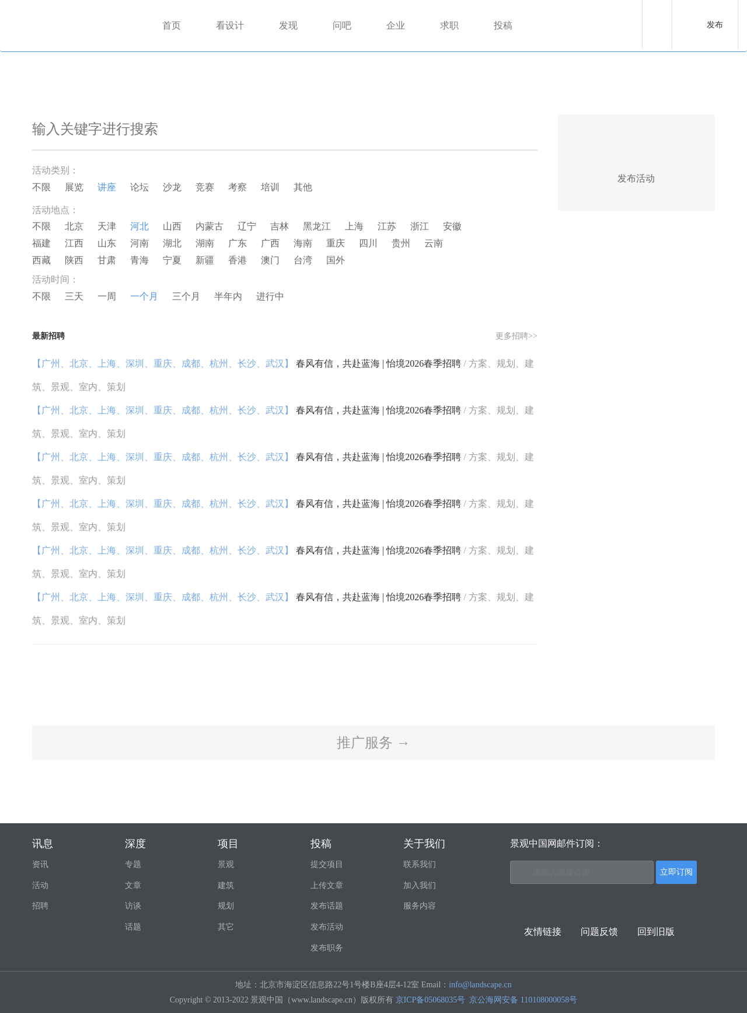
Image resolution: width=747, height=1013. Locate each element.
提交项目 (326, 864)
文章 (133, 885)
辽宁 (247, 226)
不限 (41, 187)
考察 (237, 187)
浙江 (419, 226)
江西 (74, 243)
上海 (354, 226)
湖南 (205, 243)
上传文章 (326, 885)
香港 (237, 260)
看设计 (231, 25)
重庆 (335, 243)
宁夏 (172, 260)
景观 (226, 864)
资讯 (40, 864)
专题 (133, 864)
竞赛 (205, 187)
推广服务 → (373, 742)
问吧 (343, 25)
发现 (289, 25)
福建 (41, 243)
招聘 (40, 905)
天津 (106, 226)
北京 (74, 226)
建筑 (226, 885)
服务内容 (419, 905)
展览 (74, 187)
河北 (139, 226)
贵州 (401, 243)
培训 (270, 187)
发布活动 (326, 927)
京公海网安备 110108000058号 (523, 999)
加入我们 (419, 885)
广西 (270, 243)
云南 (433, 243)
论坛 (139, 187)
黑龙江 (317, 226)
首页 (172, 25)
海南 (303, 243)
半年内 (228, 296)
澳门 (270, 260)
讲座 (106, 187)
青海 (139, 260)
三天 (74, 296)
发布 (715, 24)
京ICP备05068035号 (431, 999)
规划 (226, 905)
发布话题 (326, 905)
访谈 (133, 905)
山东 (106, 243)
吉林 (279, 226)
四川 (368, 243)
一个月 (144, 296)
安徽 (452, 226)
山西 (172, 226)
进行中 (270, 296)
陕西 (74, 260)
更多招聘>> (516, 336)
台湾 (303, 260)
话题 (133, 927)
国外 (335, 260)
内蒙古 (210, 226)
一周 (106, 296)
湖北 (172, 243)
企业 (397, 25)
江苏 (387, 226)
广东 (237, 243)
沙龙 (172, 187)
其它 (226, 927)
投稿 (504, 25)
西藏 (41, 260)
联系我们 (419, 864)
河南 (139, 243)
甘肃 (106, 260)
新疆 (205, 260)
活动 (40, 885)
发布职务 (326, 948)
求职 (450, 25)
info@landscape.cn (480, 984)
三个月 (186, 296)
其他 (303, 187)
